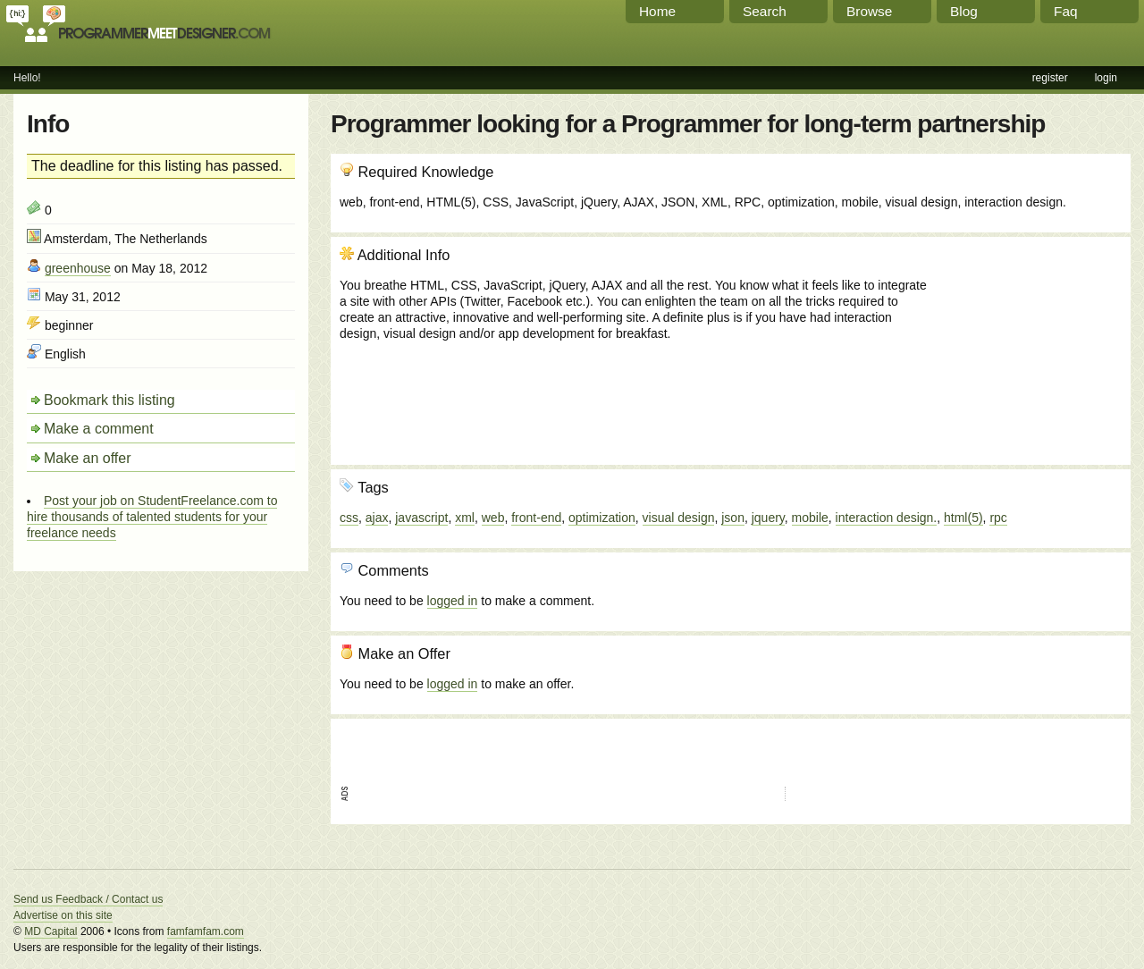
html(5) (963, 517)
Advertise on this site (63, 915)
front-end (536, 517)
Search (764, 11)
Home (657, 11)
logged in (452, 601)
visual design (679, 517)
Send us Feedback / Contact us (88, 899)
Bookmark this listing (109, 400)
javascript (421, 517)
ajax (377, 517)
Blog (964, 11)
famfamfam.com (205, 931)
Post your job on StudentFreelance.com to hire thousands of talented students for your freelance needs (152, 516)
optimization (601, 517)
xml (465, 517)
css (349, 517)
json (732, 517)
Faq (1066, 11)
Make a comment (99, 428)
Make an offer (87, 458)
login (1106, 78)
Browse (869, 11)
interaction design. (887, 517)
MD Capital (50, 931)
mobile (810, 517)
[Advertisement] (1025, 342)
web (493, 517)
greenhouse (78, 268)
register (1050, 78)
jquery (768, 517)
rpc (997, 517)
